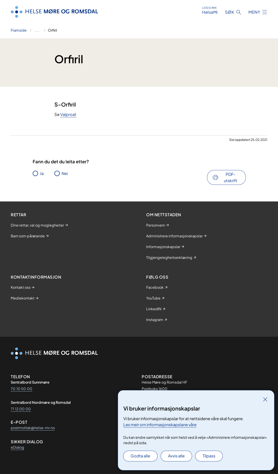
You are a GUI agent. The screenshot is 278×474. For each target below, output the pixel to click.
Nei (65, 173)
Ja (42, 173)
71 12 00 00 (21, 408)
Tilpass (209, 455)
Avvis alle (176, 455)
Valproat (68, 114)
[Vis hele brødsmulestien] (37, 30)
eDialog (17, 447)
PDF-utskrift (230, 177)
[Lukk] (265, 399)
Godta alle (140, 455)
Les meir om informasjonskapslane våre (160, 424)
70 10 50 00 (21, 388)
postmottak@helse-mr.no (33, 427)
